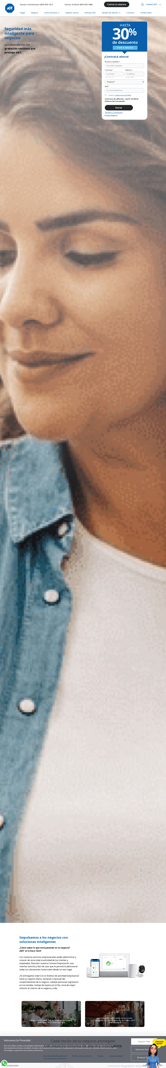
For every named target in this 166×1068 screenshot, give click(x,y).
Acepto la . (120, 95)
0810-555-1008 (86, 4)
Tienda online (146, 12)
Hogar (22, 12)
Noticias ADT (90, 12)
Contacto (130, 12)
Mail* (107, 86)
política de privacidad (123, 95)
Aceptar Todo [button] (144, 1041)
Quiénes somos (72, 12)
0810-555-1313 (46, 4)
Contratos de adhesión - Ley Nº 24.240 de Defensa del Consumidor (121, 100)
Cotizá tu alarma (116, 4)
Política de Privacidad (11, 1065)
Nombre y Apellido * (112, 61)
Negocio (34, 12)
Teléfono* (128, 70)
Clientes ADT (151, 4)
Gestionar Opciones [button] (144, 1049)
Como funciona (50, 12)
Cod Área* (109, 70)
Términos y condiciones (114, 112)
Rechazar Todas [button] (144, 1057)
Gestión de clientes (110, 12)
